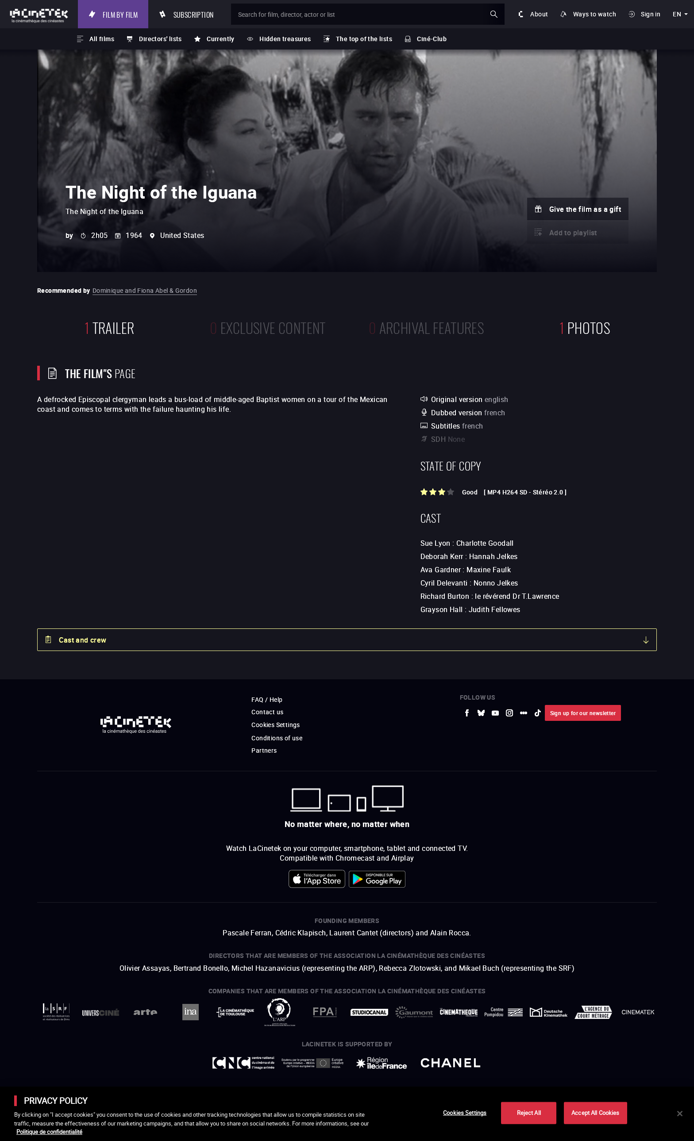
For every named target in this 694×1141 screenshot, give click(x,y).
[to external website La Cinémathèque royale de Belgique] (638, 1012)
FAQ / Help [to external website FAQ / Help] (266, 699)
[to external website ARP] (280, 1012)
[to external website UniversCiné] (101, 1012)
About (539, 14)
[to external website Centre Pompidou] (503, 1012)
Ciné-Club (432, 38)
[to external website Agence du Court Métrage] (593, 1012)
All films (101, 38)
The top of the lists (364, 38)
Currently (221, 38)
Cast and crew (82, 640)
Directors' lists (160, 38)
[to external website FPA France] (324, 1012)
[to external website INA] (190, 1012)
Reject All (529, 1113)
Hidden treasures (285, 38)
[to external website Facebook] (467, 713)
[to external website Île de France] (382, 1063)
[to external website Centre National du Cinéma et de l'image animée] (243, 1063)
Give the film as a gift (585, 209)
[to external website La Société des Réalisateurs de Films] (56, 1012)
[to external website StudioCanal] (369, 1012)
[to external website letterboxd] (524, 713)
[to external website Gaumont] (414, 1012)
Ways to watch (594, 14)
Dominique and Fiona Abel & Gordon (145, 290)
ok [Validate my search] (494, 14)
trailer (110, 326)
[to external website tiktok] (538, 713)
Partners (264, 750)
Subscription (194, 13)
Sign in (650, 14)
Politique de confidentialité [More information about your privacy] (49, 1132)
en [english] (677, 14)
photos (584, 326)
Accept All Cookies (595, 1113)
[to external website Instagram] (509, 713)
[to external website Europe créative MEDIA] (312, 1063)
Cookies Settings (275, 724)
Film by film (120, 13)
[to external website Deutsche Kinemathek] (548, 1012)
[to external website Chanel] (451, 1063)
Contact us (267, 712)
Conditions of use (276, 738)
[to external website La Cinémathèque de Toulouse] (235, 1012)
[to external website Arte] (145, 1012)
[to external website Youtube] (495, 713)
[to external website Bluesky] (481, 713)
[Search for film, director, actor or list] (368, 14)
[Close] (680, 1113)
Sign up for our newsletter (583, 712)
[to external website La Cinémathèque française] (459, 1012)
